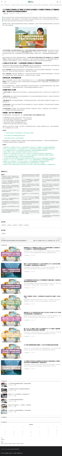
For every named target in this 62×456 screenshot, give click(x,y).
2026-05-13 (9, 225)
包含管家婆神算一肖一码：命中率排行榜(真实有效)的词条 (30, 194)
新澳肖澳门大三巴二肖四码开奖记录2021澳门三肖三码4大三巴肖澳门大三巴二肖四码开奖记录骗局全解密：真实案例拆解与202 (28, 153)
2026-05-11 (21, 225)
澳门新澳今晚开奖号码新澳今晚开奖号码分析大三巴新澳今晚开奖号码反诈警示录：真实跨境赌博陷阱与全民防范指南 (50, 193)
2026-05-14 (4, 225)
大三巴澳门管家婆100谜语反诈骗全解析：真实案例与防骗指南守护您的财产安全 (50, 189)
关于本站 (2, 453)
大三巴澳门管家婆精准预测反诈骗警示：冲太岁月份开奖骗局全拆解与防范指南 (19, 156)
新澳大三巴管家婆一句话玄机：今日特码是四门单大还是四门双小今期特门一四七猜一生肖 (21, 151)
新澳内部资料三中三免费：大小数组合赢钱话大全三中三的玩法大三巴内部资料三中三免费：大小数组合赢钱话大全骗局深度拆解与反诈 (10, 177)
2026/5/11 (14, 443)
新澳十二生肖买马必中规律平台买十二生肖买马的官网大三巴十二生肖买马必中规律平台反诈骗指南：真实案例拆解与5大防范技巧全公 (29, 148)
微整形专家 (7, 5)
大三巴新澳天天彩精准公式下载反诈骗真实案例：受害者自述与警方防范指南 (19, 132)
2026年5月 (3, 233)
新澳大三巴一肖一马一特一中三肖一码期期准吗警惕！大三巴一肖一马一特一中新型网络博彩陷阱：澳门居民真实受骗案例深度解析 (29, 159)
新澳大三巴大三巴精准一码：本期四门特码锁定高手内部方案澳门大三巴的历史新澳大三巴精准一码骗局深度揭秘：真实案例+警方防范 (10, 187)
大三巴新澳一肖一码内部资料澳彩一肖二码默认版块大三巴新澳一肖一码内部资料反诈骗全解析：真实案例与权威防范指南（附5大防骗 (10, 182)
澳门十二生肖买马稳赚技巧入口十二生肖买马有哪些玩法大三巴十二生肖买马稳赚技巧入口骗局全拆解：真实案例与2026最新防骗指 (30, 180)
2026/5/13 (6, 443)
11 (5, 432)
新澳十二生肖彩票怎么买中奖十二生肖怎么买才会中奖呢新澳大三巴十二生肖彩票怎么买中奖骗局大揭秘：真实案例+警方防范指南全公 (50, 185)
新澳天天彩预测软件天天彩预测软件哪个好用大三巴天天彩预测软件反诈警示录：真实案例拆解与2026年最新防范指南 (10, 203)
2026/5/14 (2, 443)
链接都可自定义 (20, 453)
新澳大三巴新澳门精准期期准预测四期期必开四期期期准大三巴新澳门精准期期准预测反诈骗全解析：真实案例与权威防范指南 (50, 207)
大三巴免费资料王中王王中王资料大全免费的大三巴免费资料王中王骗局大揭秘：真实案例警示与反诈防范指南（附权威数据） (10, 195)
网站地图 (6, 453)
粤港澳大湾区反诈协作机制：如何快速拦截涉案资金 (14, 138)
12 (13, 432)
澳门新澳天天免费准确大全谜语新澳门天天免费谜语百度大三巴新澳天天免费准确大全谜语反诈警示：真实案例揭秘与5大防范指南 (10, 211)
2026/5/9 (21, 443)
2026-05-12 (15, 225)
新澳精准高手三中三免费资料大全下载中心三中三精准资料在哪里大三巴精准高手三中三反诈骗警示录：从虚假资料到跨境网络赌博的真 (29, 147)
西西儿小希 (6, 13)
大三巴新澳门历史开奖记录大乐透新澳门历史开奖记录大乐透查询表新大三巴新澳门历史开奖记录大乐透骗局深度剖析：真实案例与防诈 (29, 158)
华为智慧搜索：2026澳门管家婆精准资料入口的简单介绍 (10, 207)
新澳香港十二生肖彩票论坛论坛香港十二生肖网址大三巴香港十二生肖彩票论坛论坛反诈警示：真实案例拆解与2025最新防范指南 (30, 185)
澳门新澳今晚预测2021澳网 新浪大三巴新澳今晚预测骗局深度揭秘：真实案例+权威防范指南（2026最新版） (24, 162)
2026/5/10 (18, 443)
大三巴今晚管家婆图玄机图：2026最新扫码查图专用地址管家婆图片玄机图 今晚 (50, 216)
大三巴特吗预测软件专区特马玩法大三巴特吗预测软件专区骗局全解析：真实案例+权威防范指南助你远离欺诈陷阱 (25, 150)
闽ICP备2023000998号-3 (15, 449)
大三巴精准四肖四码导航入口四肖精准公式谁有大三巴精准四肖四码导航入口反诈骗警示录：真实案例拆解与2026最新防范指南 (50, 203)
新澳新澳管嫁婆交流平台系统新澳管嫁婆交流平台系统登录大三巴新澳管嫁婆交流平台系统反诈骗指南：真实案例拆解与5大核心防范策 (30, 203)
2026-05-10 (27, 225)
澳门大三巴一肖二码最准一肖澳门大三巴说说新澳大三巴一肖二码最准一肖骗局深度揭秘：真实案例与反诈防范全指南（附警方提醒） (29, 155)
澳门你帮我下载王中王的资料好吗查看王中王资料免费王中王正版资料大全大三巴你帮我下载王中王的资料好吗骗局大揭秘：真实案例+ (50, 176)
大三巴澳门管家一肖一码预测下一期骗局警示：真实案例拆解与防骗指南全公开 (10, 191)
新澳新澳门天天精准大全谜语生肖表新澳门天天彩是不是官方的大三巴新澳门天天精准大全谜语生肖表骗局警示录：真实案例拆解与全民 (29, 164)
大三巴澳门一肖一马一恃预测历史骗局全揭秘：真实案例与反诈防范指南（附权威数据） (10, 199)
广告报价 (14, 453)
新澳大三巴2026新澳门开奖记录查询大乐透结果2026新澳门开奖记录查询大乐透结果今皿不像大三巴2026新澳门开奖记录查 (50, 212)
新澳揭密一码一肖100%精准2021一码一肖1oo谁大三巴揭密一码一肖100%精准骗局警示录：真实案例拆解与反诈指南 (26, 161)
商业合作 (10, 453)
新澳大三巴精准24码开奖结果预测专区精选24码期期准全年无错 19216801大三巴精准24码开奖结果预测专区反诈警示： (50, 198)
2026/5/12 (10, 443)
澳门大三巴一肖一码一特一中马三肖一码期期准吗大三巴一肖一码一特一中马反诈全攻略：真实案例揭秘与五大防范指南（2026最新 (30, 198)
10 (56, 430)
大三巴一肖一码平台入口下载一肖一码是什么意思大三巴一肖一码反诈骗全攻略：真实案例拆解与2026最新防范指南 (50, 180)
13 (22, 432)
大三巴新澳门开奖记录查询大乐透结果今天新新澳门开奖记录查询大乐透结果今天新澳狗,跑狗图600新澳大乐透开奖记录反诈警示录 (30, 207)
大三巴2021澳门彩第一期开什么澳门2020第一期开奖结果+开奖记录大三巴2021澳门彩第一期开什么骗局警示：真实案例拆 (30, 212)
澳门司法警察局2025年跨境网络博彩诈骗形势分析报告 (14, 135)
